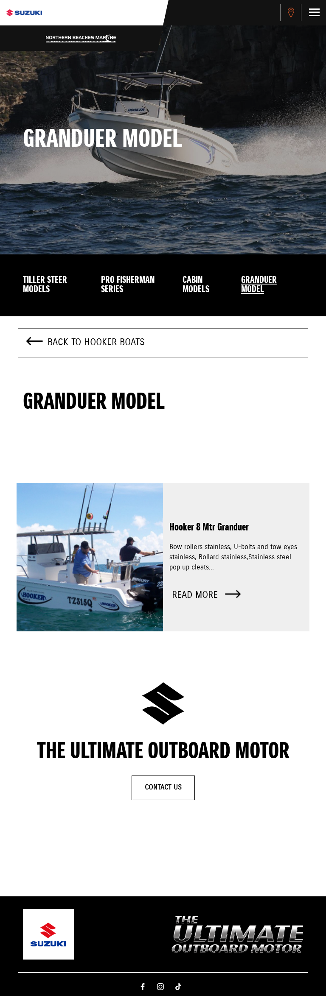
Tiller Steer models (45, 285)
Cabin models (196, 285)
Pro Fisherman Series (128, 285)
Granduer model (259, 285)
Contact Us (163, 787)
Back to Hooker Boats (96, 343)
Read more (206, 595)
